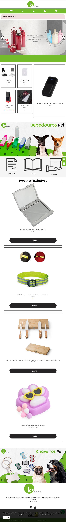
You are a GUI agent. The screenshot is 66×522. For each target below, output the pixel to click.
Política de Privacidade (47, 515)
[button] (2, 38)
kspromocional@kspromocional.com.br (33, 497)
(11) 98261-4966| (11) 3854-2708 (14, 497)
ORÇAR (33, 240)
